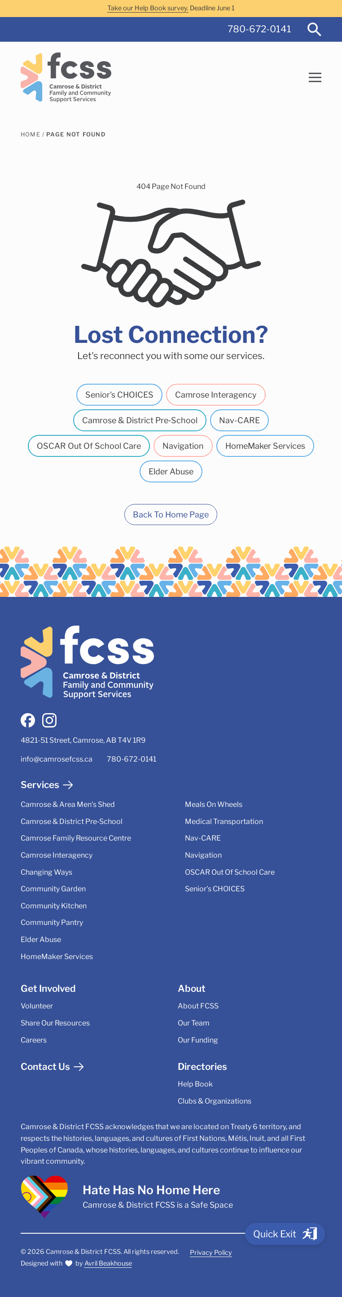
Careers (34, 1040)
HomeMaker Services (265, 446)
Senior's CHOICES (119, 394)
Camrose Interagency (216, 394)
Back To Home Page (171, 514)
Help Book (195, 1084)
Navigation (183, 446)
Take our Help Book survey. (148, 8)
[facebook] (28, 720)
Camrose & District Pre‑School (139, 420)
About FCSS (198, 1006)
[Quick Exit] (285, 1234)
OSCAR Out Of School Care (89, 446)
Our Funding (198, 1040)
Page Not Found (75, 134)
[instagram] (49, 720)
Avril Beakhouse (108, 1263)
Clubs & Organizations (214, 1101)
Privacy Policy (211, 1253)
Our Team (194, 1023)
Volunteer (37, 1006)
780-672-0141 (259, 29)
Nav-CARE (239, 420)
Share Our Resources (55, 1023)
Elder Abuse (171, 471)
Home (30, 134)
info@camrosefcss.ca (56, 759)
